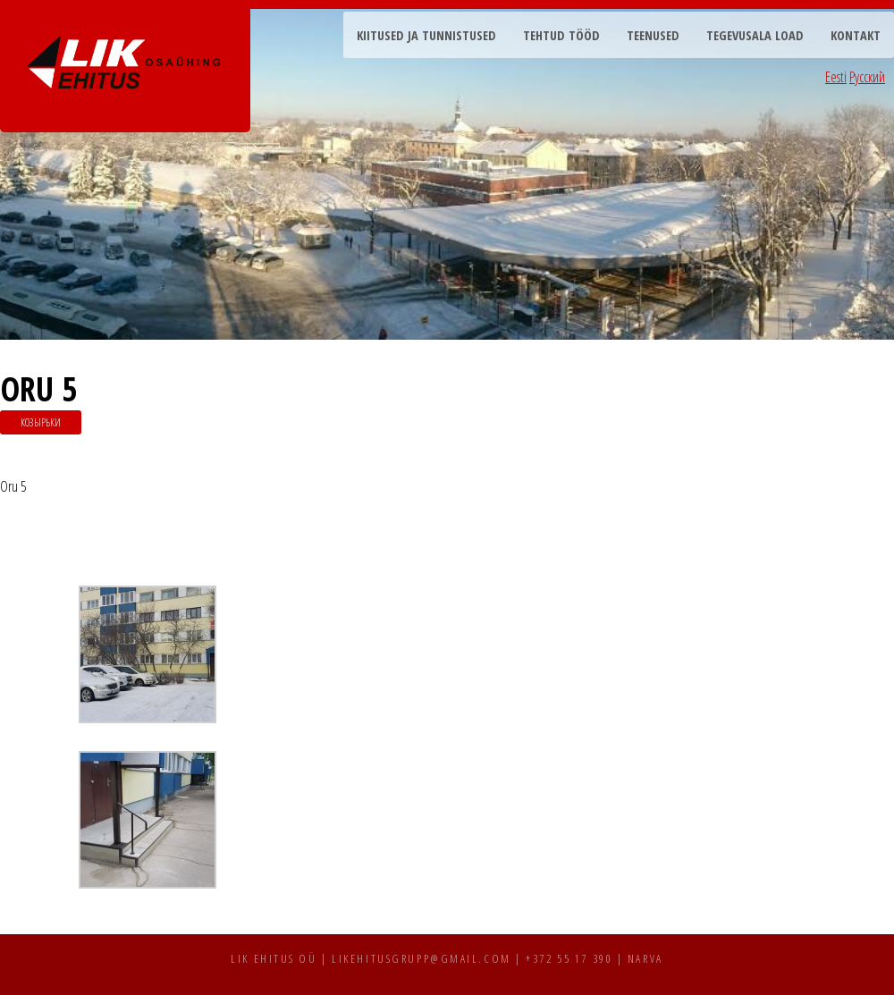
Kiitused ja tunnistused (426, 35)
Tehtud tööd (561, 35)
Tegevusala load (755, 35)
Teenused (653, 35)
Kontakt (856, 35)
